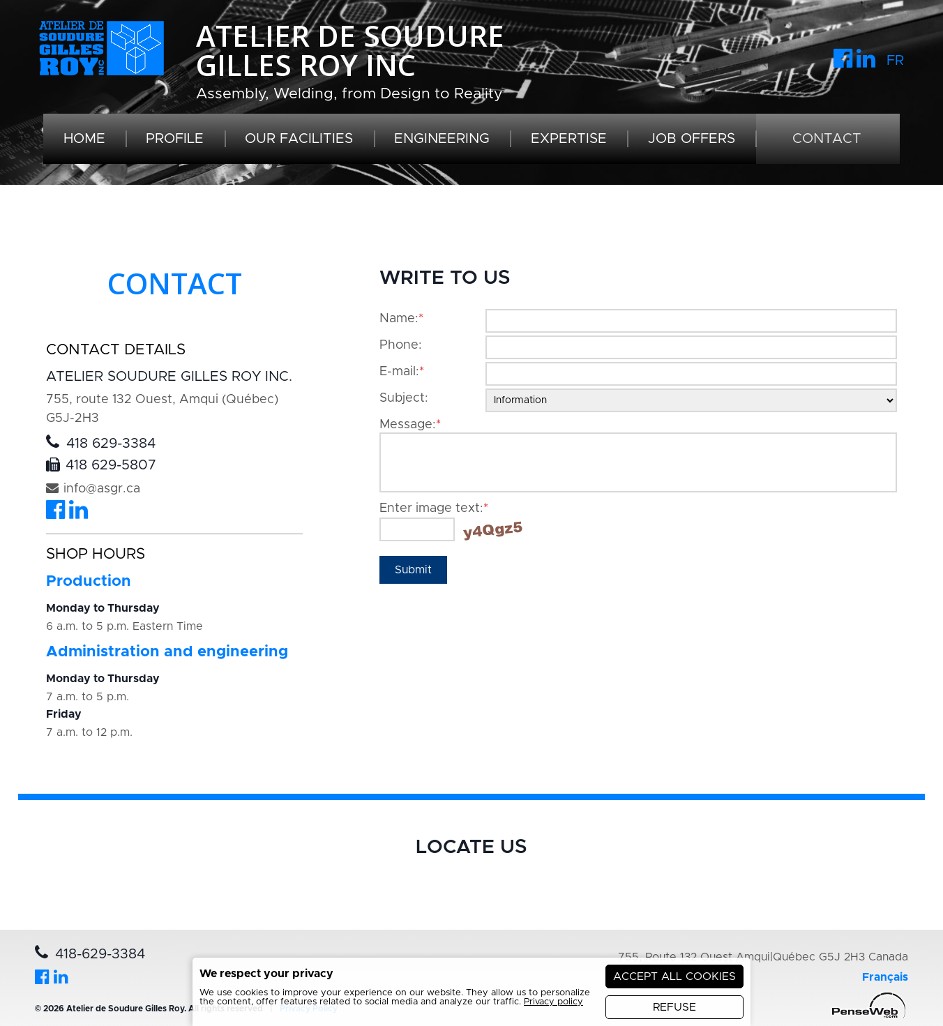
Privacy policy (553, 1001)
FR (895, 61)
